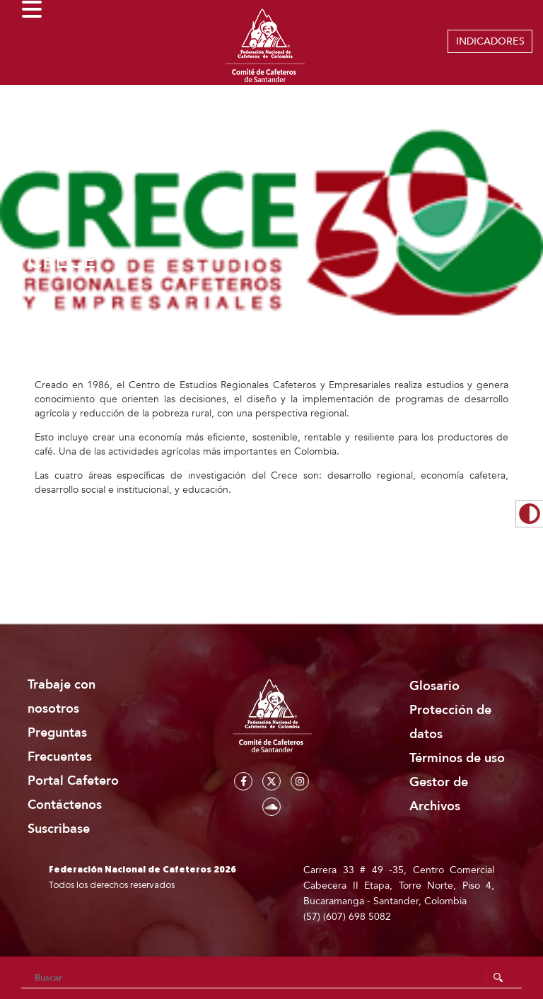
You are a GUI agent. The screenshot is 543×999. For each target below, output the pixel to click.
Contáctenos (65, 805)
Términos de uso (457, 758)
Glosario (434, 686)
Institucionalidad (119, 161)
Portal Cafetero (73, 781)
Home (48, 161)
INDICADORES (490, 41)
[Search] (271, 977)
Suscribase (59, 829)
